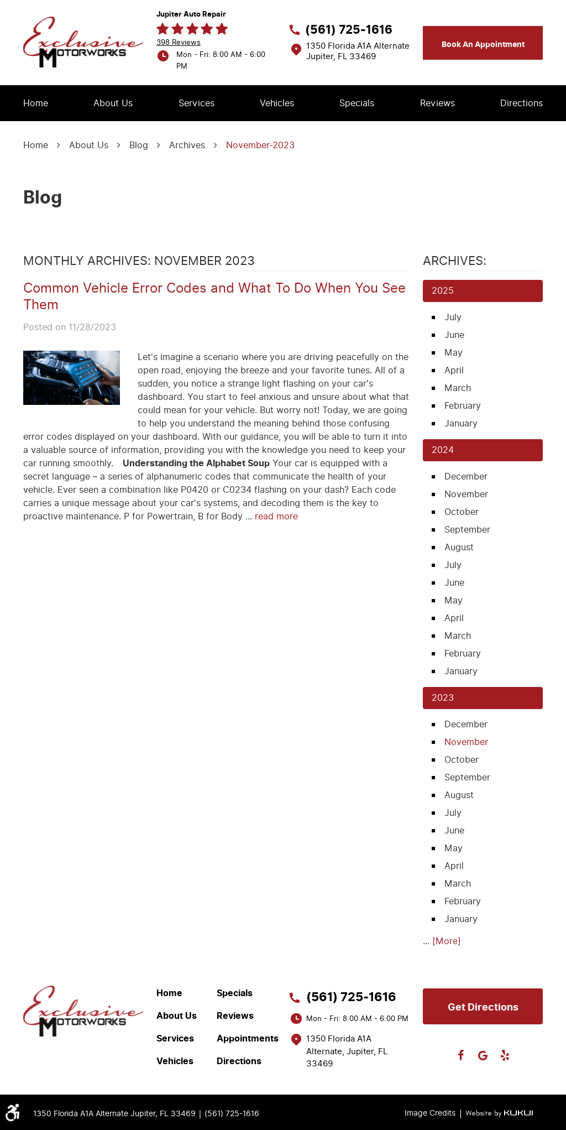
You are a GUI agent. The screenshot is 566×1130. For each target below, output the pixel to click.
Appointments (248, 1038)
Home (35, 103)
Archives (187, 145)
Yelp (505, 1055)
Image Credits (430, 1113)
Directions (521, 103)
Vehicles (277, 103)
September (467, 529)
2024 (443, 450)
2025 (443, 290)
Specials (356, 103)
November (466, 494)
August (459, 547)
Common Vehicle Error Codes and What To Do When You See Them (214, 296)
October (461, 512)
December (466, 476)
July (453, 317)
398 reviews (178, 42)
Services (196, 103)
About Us (113, 103)
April (454, 370)
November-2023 (260, 145)
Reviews (437, 103)
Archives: (454, 261)
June (454, 335)
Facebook (461, 1055)
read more (276, 516)
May (453, 352)
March (457, 388)
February (462, 405)
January (461, 423)
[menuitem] (35, 103)
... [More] (442, 941)
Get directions (483, 1007)
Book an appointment (483, 44)
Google (483, 1055)
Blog (138, 145)
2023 (443, 697)
